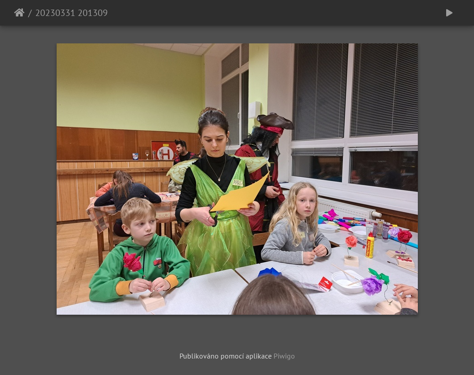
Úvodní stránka (19, 13)
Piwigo (284, 355)
